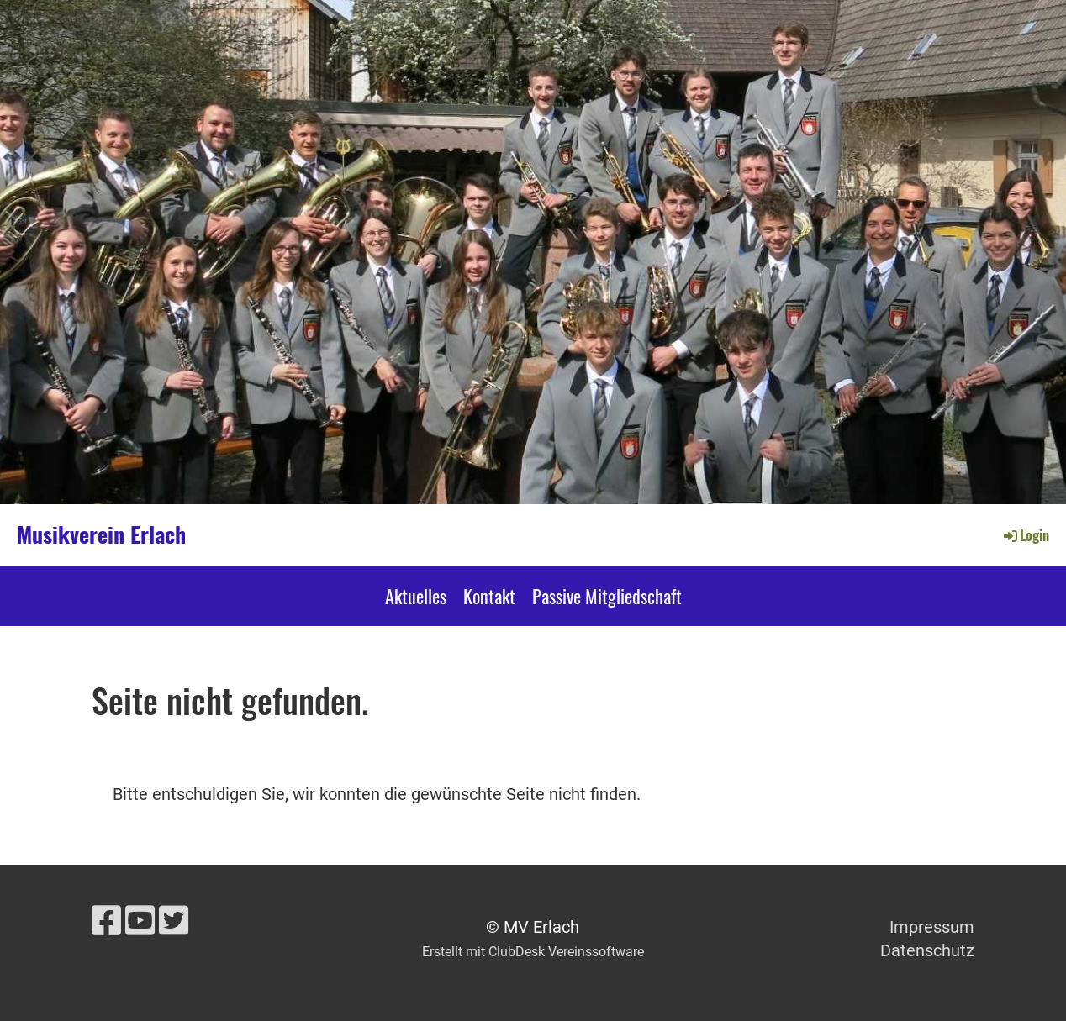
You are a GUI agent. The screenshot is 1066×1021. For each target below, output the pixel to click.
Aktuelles (415, 595)
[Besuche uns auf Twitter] (173, 921)
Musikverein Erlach (101, 534)
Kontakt (489, 595)
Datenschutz (927, 950)
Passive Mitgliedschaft (607, 595)
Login (1025, 535)
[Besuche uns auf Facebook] (106, 921)
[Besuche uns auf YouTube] (140, 921)
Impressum (931, 927)
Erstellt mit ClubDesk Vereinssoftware (533, 952)
